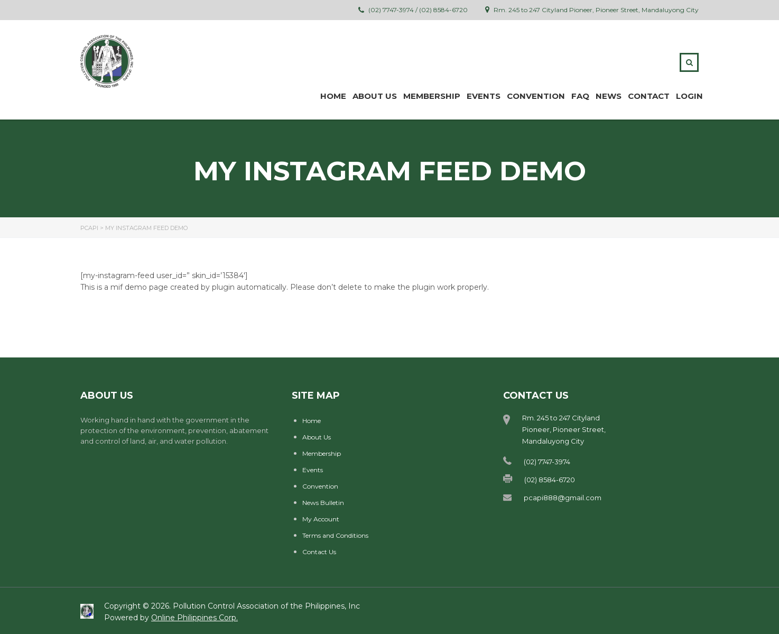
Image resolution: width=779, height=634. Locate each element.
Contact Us (319, 552)
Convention (536, 96)
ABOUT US (375, 96)
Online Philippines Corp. (194, 617)
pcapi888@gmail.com (562, 497)
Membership (321, 453)
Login (689, 96)
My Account (320, 519)
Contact (649, 96)
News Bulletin (323, 503)
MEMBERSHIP (431, 96)
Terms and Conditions (335, 535)
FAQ (580, 96)
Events (483, 96)
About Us (316, 437)
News (609, 96)
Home (333, 96)
